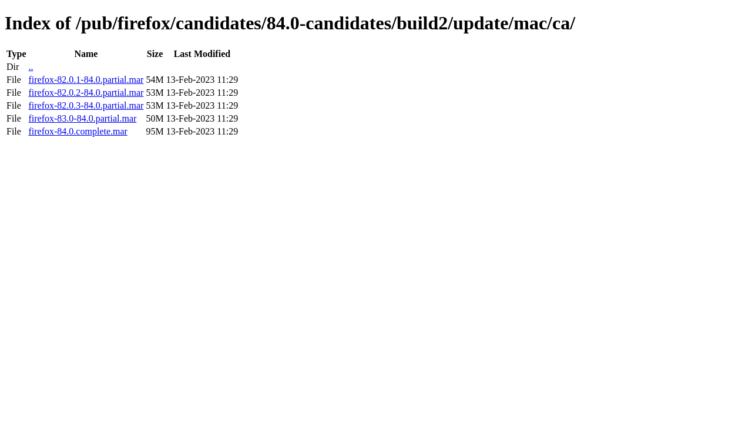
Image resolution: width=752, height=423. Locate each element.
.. (30, 67)
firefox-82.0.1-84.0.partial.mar (85, 80)
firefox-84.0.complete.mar (77, 131)
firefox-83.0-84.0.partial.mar (82, 118)
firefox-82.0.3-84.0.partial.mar (85, 105)
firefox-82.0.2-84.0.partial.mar (85, 93)
